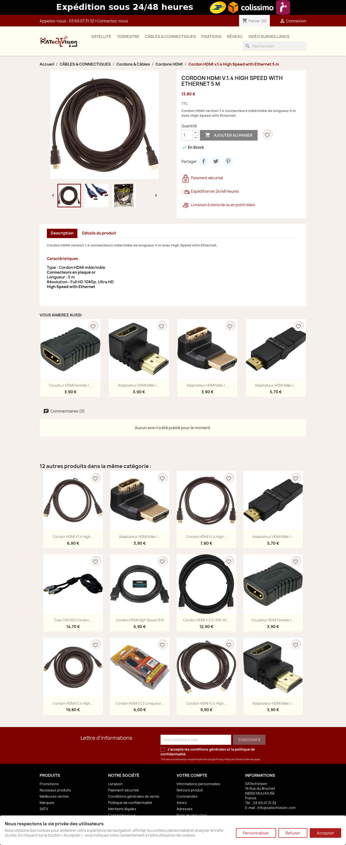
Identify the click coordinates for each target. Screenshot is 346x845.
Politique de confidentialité (130, 802)
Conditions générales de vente (133, 796)
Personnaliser (256, 833)
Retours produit (190, 790)
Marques (47, 802)
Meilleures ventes (54, 796)
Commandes (187, 796)
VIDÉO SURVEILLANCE (269, 36)
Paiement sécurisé (123, 790)
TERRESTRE (128, 36)
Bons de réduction (192, 815)
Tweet (216, 161)
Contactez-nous (112, 21)
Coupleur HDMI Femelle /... (70, 385)
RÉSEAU (235, 36)
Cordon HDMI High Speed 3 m (140, 620)
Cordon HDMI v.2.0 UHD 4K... (206, 620)
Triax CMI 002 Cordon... (73, 620)
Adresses (184, 809)
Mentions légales (122, 809)
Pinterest (228, 161)
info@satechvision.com (276, 807)
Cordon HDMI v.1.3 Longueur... (139, 703)
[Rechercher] (274, 46)
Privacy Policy (223, 759)
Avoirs (182, 802)
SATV (44, 809)
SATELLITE (101, 36)
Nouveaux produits (55, 790)
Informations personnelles (198, 784)
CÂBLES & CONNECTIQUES (170, 36)
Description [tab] (62, 233)
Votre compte (192, 775)
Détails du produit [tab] (99, 233)
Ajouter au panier (229, 135)
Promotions (49, 784)
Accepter (325, 833)
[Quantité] (187, 135)
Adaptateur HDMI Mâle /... (139, 385)
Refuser (292, 833)
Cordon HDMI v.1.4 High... (73, 536)
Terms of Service (244, 759)
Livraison (115, 784)
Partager (203, 161)
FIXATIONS (211, 36)
